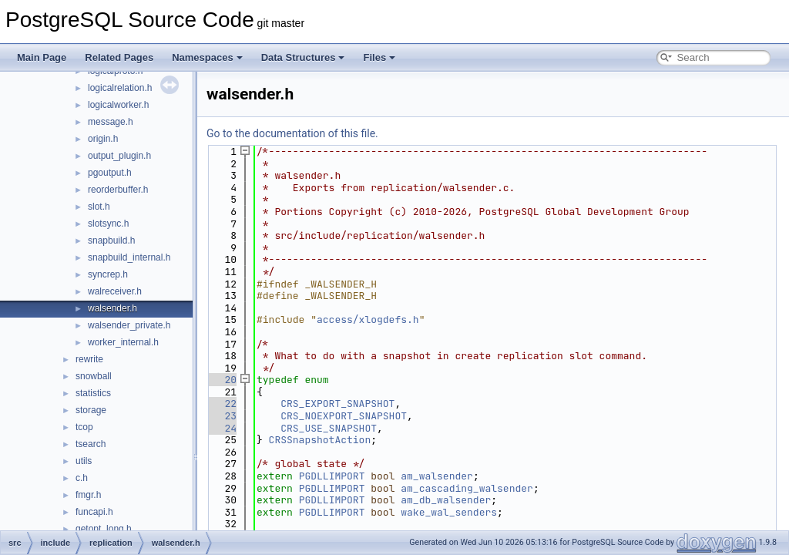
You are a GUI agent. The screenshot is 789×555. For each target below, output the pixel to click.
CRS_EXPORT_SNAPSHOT (337, 403)
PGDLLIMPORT (332, 476)
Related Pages (119, 57)
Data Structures (303, 57)
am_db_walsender (446, 499)
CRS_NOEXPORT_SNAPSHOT (343, 415)
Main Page (41, 57)
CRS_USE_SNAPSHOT (328, 428)
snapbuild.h (111, 240)
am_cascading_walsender (467, 488)
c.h (82, 478)
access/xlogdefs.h (368, 319)
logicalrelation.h (120, 87)
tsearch (91, 444)
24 (221, 428)
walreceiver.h (115, 291)
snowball (94, 376)
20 (221, 379)
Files (379, 57)
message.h (110, 121)
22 (221, 403)
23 (221, 415)
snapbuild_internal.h (129, 257)
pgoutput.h (110, 172)
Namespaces (207, 57)
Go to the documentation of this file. (292, 133)
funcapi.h (94, 511)
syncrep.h (108, 274)
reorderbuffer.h (118, 189)
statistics (93, 393)
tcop (84, 427)
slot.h (99, 206)
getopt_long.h (104, 528)
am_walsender (437, 476)
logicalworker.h (118, 104)
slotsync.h (108, 223)
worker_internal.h (123, 342)
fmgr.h (88, 494)
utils (84, 461)
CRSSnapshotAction (320, 439)
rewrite (89, 359)
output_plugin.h (119, 155)
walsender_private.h (129, 325)
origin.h (103, 138)
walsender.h (112, 308)
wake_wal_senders (449, 512)
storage (91, 410)
